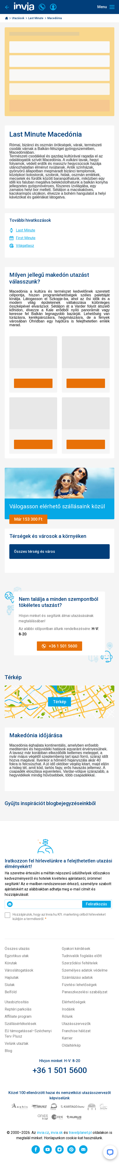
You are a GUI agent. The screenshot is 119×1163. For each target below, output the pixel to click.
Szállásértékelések (20, 1023)
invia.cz (43, 1132)
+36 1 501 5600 (59, 1070)
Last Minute (36, 18)
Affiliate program (18, 1016)
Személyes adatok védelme (85, 970)
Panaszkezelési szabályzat (84, 992)
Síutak (10, 985)
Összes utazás (17, 948)
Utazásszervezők (76, 1023)
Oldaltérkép (71, 1045)
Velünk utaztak (16, 1043)
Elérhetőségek (74, 1002)
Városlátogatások (19, 970)
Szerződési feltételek (80, 963)
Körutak (11, 963)
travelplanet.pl (80, 1132)
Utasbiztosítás (17, 1002)
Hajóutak (12, 977)
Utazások (18, 18)
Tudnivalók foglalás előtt (82, 956)
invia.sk (57, 1132)
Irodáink (68, 1009)
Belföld (11, 992)
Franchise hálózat (76, 1031)
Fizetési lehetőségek (79, 985)
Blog (8, 1051)
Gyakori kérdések (76, 948)
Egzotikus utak (17, 956)
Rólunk (67, 1016)
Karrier (67, 1038)
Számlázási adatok (77, 977)
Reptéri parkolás (18, 1009)
